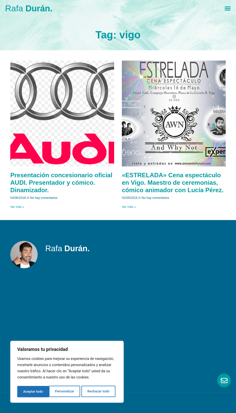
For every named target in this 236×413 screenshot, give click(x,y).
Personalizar (32, 392)
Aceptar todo (101, 392)
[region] (67, 372)
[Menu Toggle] (227, 8)
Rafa (28, 8)
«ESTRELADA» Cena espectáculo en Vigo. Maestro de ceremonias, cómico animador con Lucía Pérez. (173, 182)
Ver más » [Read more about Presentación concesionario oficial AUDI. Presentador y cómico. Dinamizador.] (17, 207)
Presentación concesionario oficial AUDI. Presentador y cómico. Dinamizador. (61, 182)
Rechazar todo (66, 392)
